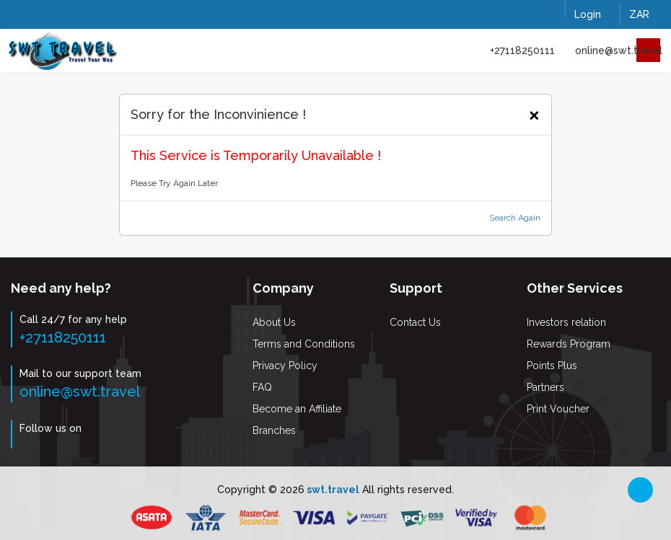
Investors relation (566, 322)
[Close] (534, 113)
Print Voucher (558, 409)
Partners (545, 387)
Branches (274, 430)
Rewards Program (568, 344)
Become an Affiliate (297, 409)
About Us (274, 322)
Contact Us (415, 322)
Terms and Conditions (304, 344)
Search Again (514, 218)
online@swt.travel (618, 50)
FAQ (262, 387)
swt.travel (331, 489)
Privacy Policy (285, 365)
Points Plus (552, 365)
